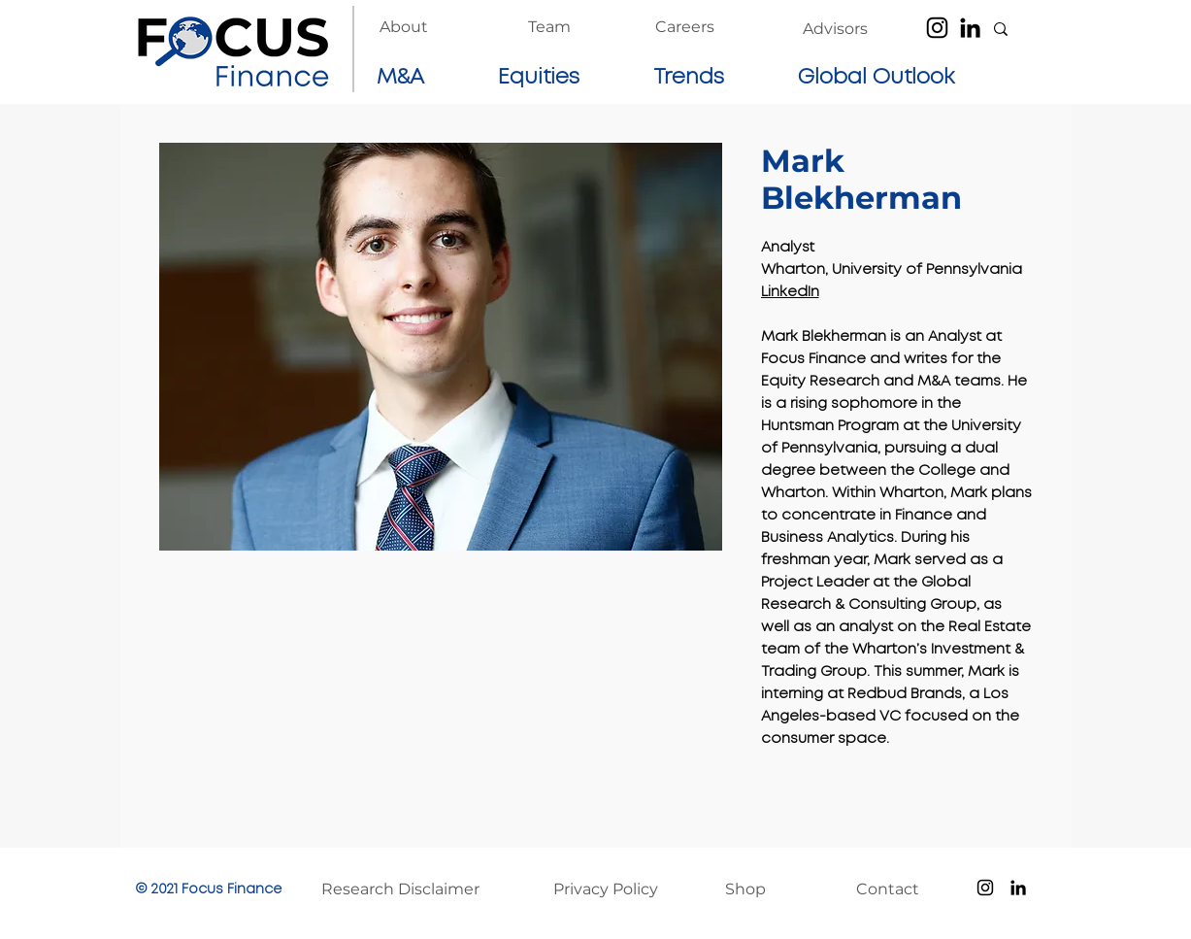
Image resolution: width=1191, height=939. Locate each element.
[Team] (549, 27)
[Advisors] (836, 29)
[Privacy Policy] (615, 889)
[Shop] (766, 889)
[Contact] (897, 889)
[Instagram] (937, 28)
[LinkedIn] (970, 28)
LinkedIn (790, 292)
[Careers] (684, 27)
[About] (404, 27)
